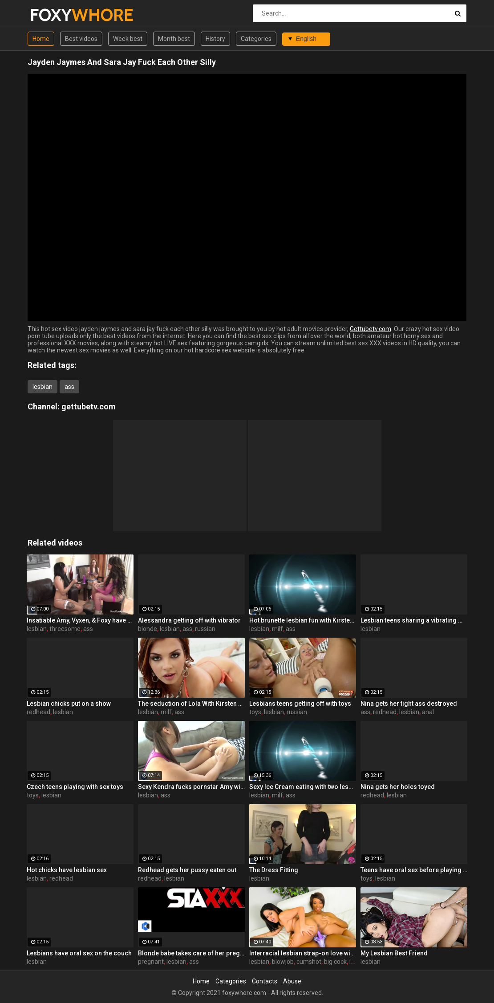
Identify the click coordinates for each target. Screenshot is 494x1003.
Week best (127, 38)
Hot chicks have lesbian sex (67, 870)
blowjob (283, 961)
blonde (147, 628)
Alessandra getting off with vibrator (189, 620)
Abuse (292, 981)
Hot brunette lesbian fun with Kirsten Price (302, 620)
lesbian (42, 386)
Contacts (264, 981)
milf (277, 628)
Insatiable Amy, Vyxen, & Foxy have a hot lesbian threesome (80, 620)
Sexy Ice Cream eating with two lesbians (302, 786)
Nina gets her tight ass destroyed (408, 703)
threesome (65, 628)
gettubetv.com (88, 406)
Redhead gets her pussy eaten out (187, 870)
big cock (335, 961)
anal (428, 712)
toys (255, 712)
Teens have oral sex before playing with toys (413, 870)
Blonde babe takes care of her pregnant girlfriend (191, 953)
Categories (256, 38)
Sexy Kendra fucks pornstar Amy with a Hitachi (191, 786)
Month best (174, 38)
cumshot (308, 961)
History (215, 38)
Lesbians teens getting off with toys (300, 703)
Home (40, 38)
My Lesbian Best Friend (394, 953)
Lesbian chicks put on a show (69, 703)
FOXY (53, 14)
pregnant (151, 961)
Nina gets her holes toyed (397, 786)
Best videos (81, 38)
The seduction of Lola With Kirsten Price (191, 703)
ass (69, 386)
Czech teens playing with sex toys (75, 786)
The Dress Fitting (273, 870)
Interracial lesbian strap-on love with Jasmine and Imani (302, 953)
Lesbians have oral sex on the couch (79, 953)
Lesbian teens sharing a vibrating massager (413, 620)
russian (205, 628)
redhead (38, 712)
